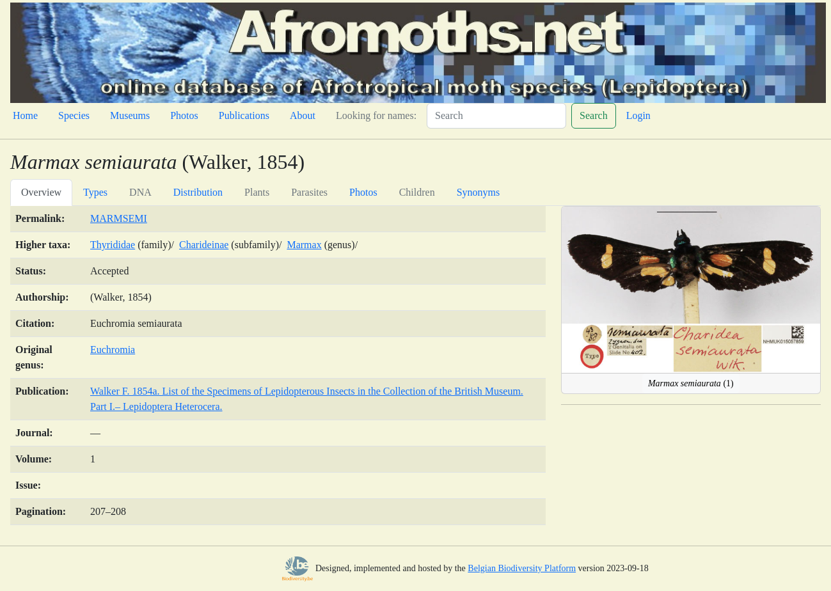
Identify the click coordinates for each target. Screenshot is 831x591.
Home (25, 115)
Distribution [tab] (198, 192)
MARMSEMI (118, 218)
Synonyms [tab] (478, 192)
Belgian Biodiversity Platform (522, 568)
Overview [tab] (41, 192)
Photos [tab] (363, 192)
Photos (184, 115)
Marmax (304, 244)
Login (638, 115)
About (302, 115)
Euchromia (112, 349)
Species (74, 115)
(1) (691, 383)
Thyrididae (112, 244)
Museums (130, 115)
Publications (244, 115)
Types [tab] (95, 192)
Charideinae (203, 244)
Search (594, 115)
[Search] (496, 116)
